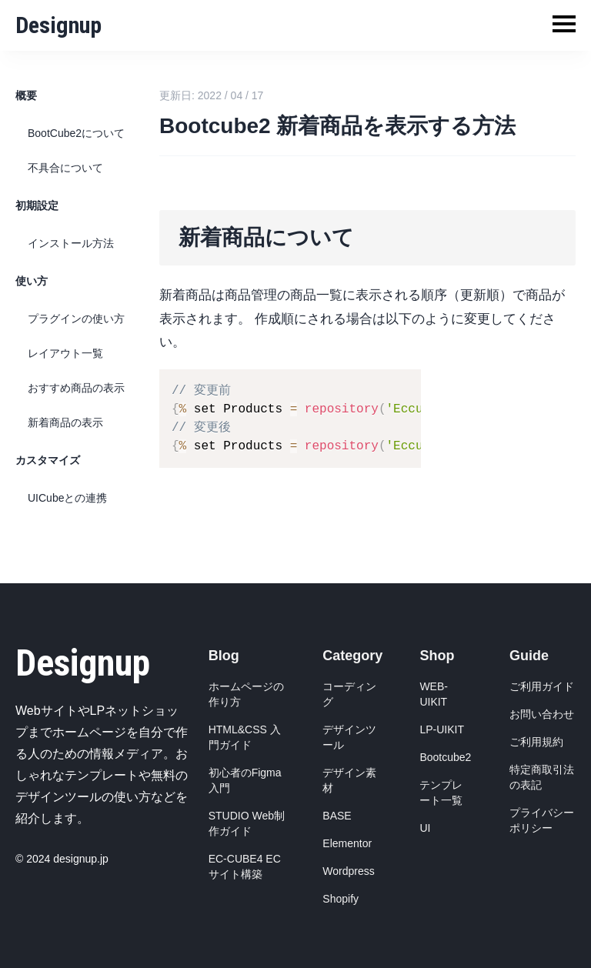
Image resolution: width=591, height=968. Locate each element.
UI (424, 828)
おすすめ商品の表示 (76, 388)
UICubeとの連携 (67, 498)
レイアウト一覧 (65, 353)
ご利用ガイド (541, 686)
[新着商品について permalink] (151, 216)
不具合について (65, 168)
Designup (58, 25)
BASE (336, 815)
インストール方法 (71, 243)
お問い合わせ (541, 714)
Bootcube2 (445, 757)
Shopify (340, 899)
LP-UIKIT (441, 729)
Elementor (347, 843)
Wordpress (348, 871)
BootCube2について (76, 133)
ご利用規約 (536, 742)
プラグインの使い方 (76, 318)
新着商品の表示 (65, 422)
